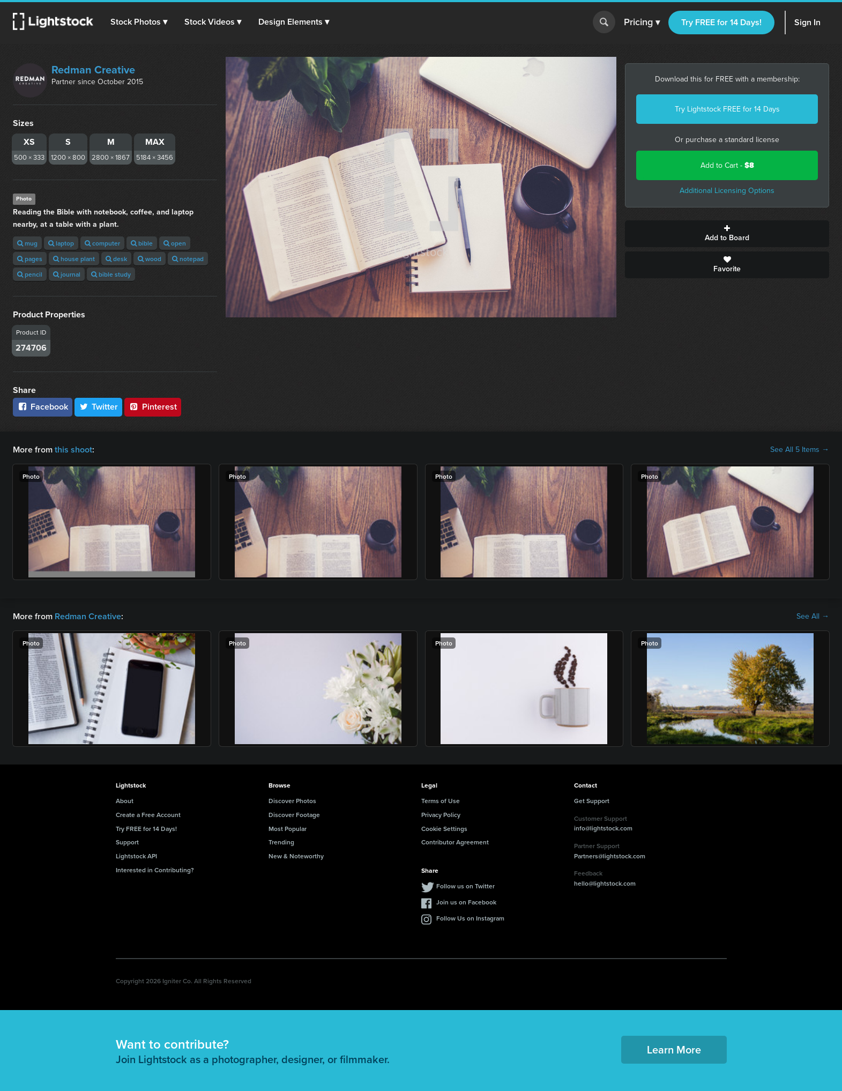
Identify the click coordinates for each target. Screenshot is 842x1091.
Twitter (98, 406)
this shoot (73, 449)
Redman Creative (93, 70)
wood (149, 258)
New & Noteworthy (296, 855)
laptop (61, 243)
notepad (188, 258)
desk (116, 258)
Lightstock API (136, 855)
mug (27, 243)
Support (127, 842)
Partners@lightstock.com (609, 855)
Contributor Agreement (455, 842)
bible (142, 243)
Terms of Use (440, 800)
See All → (812, 616)
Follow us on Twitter (465, 885)
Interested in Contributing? (155, 869)
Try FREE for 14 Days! (721, 22)
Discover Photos (292, 800)
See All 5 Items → (799, 449)
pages (29, 258)
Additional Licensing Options (727, 190)
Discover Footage (294, 814)
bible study (111, 274)
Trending (281, 842)
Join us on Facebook (466, 902)
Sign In (807, 22)
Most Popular (288, 828)
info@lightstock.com (603, 828)
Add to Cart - (727, 165)
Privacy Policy (440, 814)
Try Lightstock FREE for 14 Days (727, 109)
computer (102, 243)
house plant (74, 258)
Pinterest (153, 406)
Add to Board (727, 234)
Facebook (42, 406)
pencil (29, 274)
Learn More (674, 1049)
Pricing (642, 22)
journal (66, 274)
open (174, 243)
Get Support (591, 800)
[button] (138, 22)
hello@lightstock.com (605, 883)
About (124, 800)
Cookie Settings (444, 828)
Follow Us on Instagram (470, 918)
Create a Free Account (148, 814)
